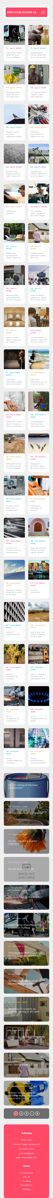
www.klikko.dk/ (29, 1157)
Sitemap (26, 1189)
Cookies (26, 1181)
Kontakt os (26, 1185)
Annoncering (26, 1173)
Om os (26, 1177)
